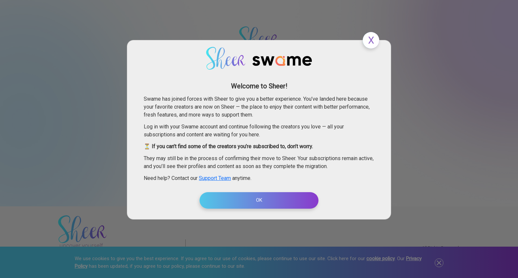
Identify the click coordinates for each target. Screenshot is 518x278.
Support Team (215, 178)
